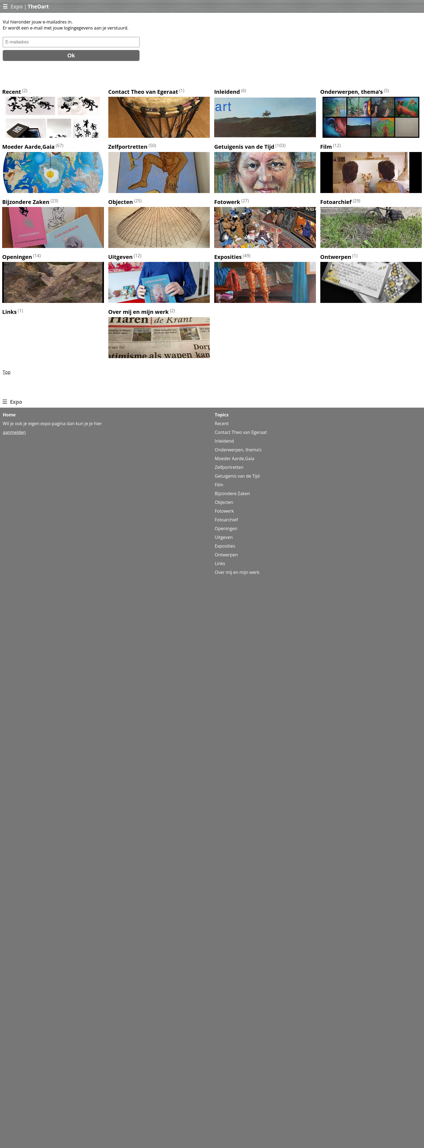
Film (326, 147)
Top (6, 372)
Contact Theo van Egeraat (143, 91)
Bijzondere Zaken (26, 202)
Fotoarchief (336, 202)
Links (9, 312)
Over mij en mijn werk (138, 312)
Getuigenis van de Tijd (244, 147)
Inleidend (227, 91)
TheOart (38, 6)
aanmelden (14, 432)
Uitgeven (120, 257)
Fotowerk (227, 202)
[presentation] (44, 74)
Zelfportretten (127, 147)
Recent (11, 91)
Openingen (17, 257)
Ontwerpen (335, 257)
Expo (16, 6)
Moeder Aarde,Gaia (28, 147)
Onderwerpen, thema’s (351, 91)
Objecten (120, 202)
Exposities (228, 257)
